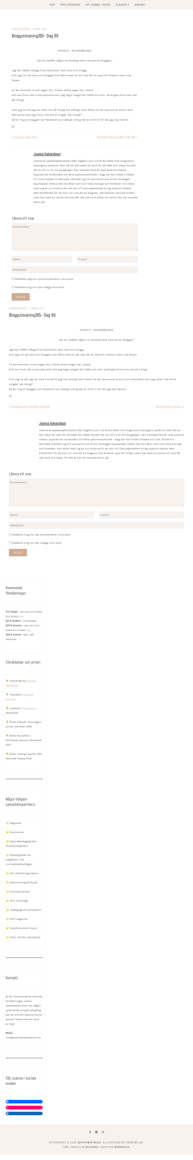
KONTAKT (140, 4)
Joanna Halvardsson (47, 154)
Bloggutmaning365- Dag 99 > (117, 137)
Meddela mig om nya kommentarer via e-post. (44, 279)
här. (28, 630)
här (21, 616)
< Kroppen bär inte (24, 137)
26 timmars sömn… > (170, 406)
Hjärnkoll (29, 708)
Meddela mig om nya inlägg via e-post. (40, 287)
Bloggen (121, 4)
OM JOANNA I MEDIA (98, 4)
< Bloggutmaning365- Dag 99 (29, 406)
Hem (52, 4)
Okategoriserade (21, 29)
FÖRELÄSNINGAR (70, 4)
